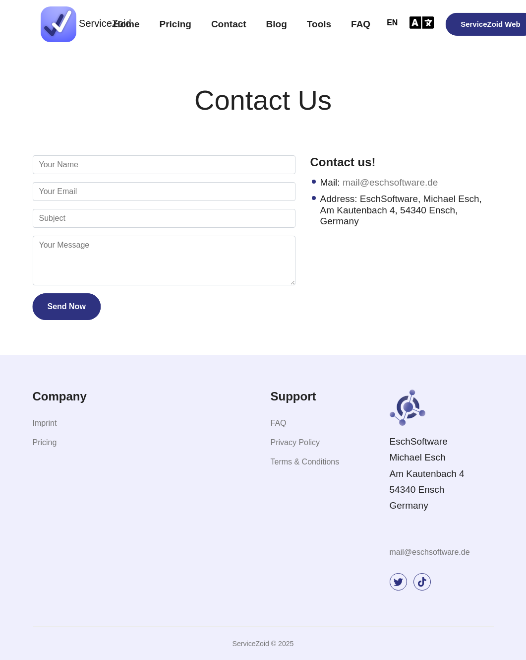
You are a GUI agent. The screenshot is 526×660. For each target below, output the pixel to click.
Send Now (67, 306)
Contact (228, 24)
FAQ (360, 24)
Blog (276, 24)
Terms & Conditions (305, 462)
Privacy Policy (295, 442)
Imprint (45, 423)
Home (127, 24)
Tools (319, 24)
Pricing (175, 24)
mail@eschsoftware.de (390, 182)
